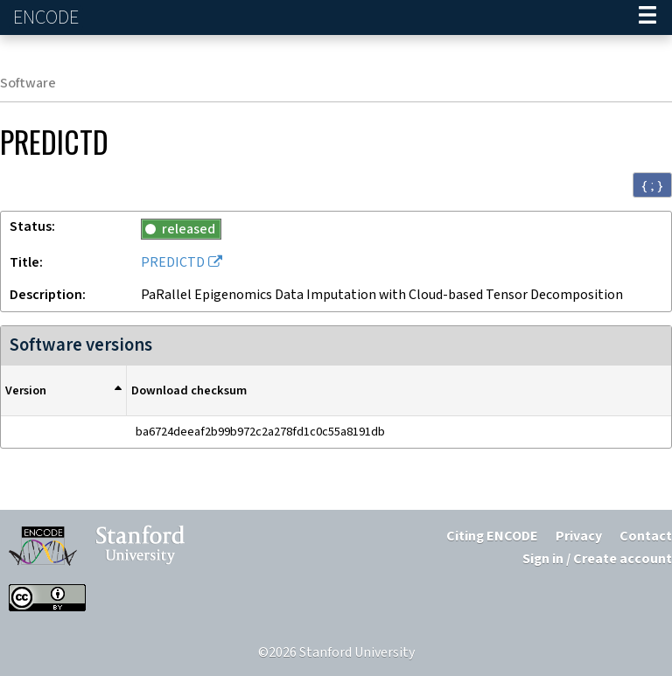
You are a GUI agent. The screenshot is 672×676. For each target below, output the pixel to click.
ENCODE (48, 18)
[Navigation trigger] (647, 17)
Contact (646, 536)
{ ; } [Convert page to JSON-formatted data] (652, 185)
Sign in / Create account (597, 559)
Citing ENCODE (492, 536)
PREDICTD (173, 263)
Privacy (579, 536)
